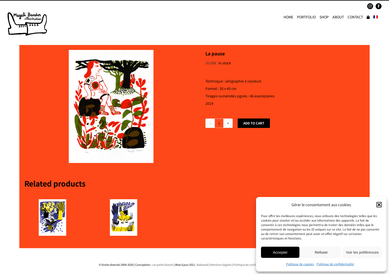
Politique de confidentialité (335, 264)
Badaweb (203, 265)
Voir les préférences (362, 252)
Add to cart (253, 123)
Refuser (321, 252)
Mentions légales (220, 265)
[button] (379, 204)
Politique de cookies (300, 264)
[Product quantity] (219, 123)
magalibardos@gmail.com (43, 6)
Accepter (280, 252)
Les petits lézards (162, 265)
